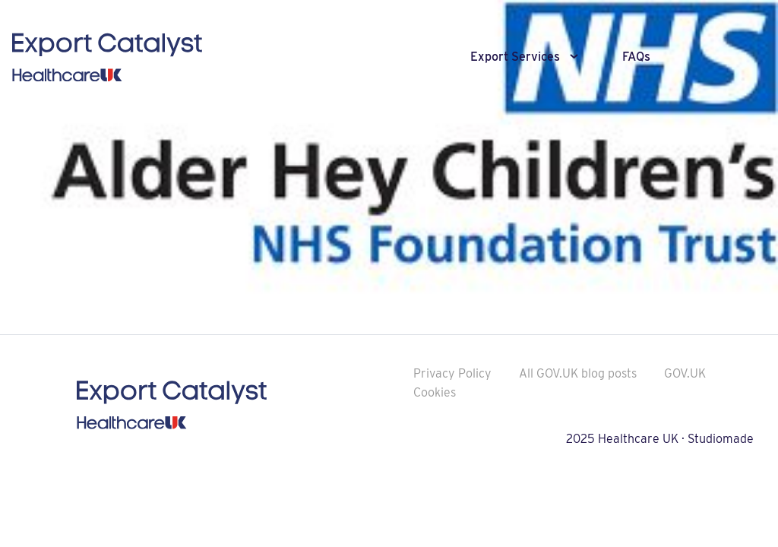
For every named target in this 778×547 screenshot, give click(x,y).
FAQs (636, 56)
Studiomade (721, 439)
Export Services (515, 56)
